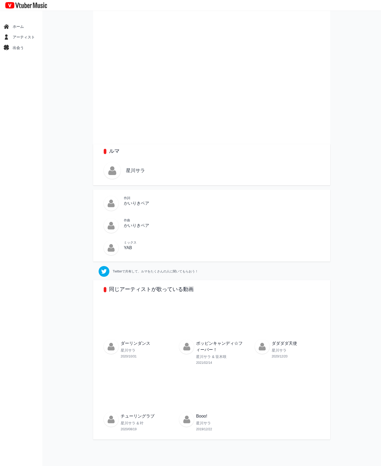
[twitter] (148, 271)
